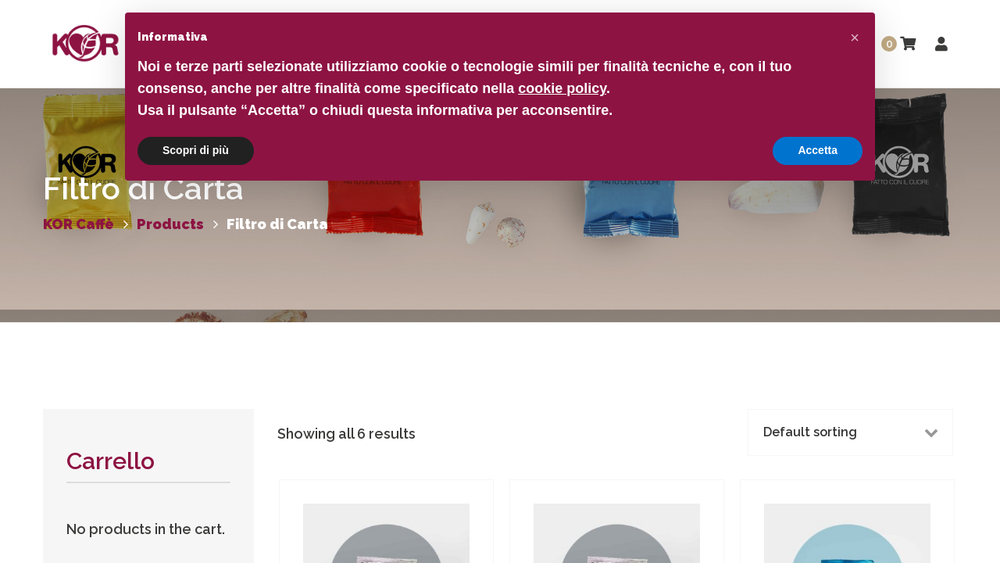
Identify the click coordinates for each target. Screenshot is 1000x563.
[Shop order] (850, 432)
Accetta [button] (818, 150)
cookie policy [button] (562, 88)
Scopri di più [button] (195, 150)
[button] (854, 37)
